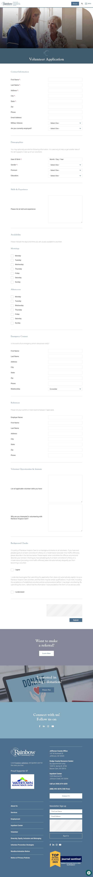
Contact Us (66, 796)
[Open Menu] (88, 4)
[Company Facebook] (39, 726)
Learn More (46, 653)
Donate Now (46, 690)
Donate (75, 4)
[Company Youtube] (53, 726)
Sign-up (66, 836)
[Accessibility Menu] (89, 873)
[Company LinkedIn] (44, 726)
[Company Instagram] (48, 726)
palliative (25, 763)
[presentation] (64, 610)
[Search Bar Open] (82, 3)
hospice (18, 763)
